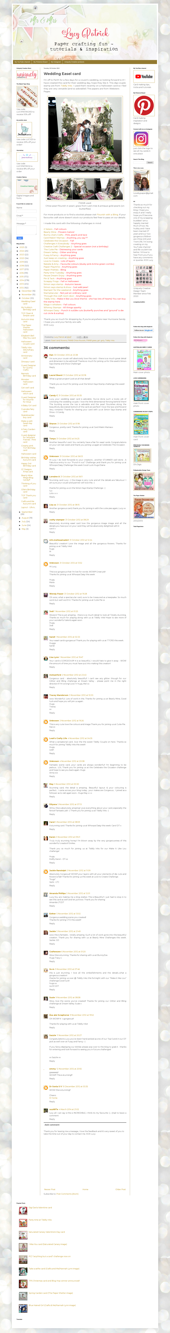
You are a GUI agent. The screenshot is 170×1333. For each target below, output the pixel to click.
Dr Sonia (53, 1098)
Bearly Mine (50, 232)
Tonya (52, 439)
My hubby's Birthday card (28, 308)
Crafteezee (55, 952)
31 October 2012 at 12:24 (80, 540)
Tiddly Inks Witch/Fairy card (27, 349)
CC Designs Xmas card (27, 470)
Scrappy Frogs (51, 281)
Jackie (52, 931)
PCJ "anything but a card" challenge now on (50, 1256)
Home (85, 1189)
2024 (22, 251)
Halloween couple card (27, 343)
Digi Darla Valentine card (40, 1207)
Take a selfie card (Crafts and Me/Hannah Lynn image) (54, 1269)
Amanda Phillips (57, 893)
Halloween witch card (27, 392)
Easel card (55, 340)
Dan (51, 355)
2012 (21, 288)
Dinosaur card (27, 362)
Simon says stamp (53, 284)
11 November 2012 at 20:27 (69, 1035)
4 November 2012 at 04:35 (80, 738)
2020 (22, 258)
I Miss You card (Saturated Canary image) (48, 1244)
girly (102, 340)
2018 (21, 266)
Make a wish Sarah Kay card (27, 423)
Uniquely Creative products (74, 62)
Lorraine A (54, 476)
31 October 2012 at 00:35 (70, 395)
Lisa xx (52, 505)
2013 (21, 284)
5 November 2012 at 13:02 (69, 914)
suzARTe (53, 1109)
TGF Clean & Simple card (27, 314)
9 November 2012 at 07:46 (67, 969)
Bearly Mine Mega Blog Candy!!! (27, 477)
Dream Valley (51, 252)
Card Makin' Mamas (54, 238)
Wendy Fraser (56, 594)
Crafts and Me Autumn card (28, 502)
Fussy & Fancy (51, 255)
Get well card (27, 388)
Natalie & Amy (51, 264)
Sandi (52, 637)
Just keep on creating (55, 258)
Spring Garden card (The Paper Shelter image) (51, 1293)
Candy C (53, 395)
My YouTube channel (22, 62)
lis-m (51, 969)
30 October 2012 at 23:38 (66, 355)
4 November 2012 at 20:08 (72, 761)
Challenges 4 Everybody (56, 243)
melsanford (55, 675)
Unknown (54, 456)
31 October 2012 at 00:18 (74, 375)
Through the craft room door (59, 296)
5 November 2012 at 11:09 (78, 870)
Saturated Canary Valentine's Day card (47, 1232)
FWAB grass (91, 340)
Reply (52, 367)
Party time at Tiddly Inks (40, 1220)
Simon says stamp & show (58, 287)
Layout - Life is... (28, 507)
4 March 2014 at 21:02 (69, 1109)
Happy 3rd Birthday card (28, 464)
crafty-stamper (57, 520)
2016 (21, 273)
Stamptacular (51, 293)
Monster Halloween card (27, 381)
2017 (21, 269)
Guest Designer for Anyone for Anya (28, 399)
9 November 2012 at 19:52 (82, 1015)
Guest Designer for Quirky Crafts (28, 367)
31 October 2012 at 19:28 (75, 594)
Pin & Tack (49, 278)
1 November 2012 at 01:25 (66, 611)
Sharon (53, 424)
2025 (22, 247)
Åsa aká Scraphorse (59, 1015)
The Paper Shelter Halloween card (27, 328)
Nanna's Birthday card (28, 374)
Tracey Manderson (58, 695)
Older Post (120, 1189)
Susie (52, 997)
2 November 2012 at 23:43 (74, 675)
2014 (21, 280)
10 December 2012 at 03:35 (75, 1086)
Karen (52, 837)
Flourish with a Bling (107, 214)
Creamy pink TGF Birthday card (28, 448)
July (24, 521)
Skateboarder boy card (27, 416)
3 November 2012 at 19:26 (72, 721)
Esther (52, 914)
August (25, 518)
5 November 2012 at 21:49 (69, 931)
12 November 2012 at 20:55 (69, 1069)
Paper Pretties (51, 269)
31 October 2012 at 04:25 (67, 439)
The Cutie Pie (51, 249)
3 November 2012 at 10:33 (81, 695)
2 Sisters (48, 229)
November (27, 294)
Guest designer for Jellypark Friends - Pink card (28, 438)
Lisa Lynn (54, 657)
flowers (64, 340)
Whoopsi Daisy (51, 310)
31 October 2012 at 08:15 (68, 505)
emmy (52, 1069)
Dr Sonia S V (55, 1086)
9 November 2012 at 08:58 (68, 997)
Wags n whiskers (53, 304)
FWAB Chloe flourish (76, 340)
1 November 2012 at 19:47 (71, 657)
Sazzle (52, 1035)
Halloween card (28, 454)
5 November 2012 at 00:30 (66, 784)
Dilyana (53, 804)
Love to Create (51, 261)
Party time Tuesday (54, 272)
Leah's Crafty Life (58, 738)
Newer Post (49, 1189)
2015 (21, 277)
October (26, 298)
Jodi (51, 611)
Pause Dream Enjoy (54, 275)
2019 (21, 262)
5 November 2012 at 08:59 (67, 822)
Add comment (52, 1125)
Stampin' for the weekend (57, 290)
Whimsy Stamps (52, 307)
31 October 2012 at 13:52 (71, 563)
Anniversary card (26, 357)
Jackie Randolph (57, 870)
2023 (22, 254)
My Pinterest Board (40, 62)
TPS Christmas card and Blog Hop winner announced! (54, 1281)
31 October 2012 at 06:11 (71, 476)
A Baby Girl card (28, 405)
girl (98, 340)
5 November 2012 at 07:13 (70, 804)
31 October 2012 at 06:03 (71, 456)
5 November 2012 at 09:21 (68, 837)
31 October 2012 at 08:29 (77, 520)
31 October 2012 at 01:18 (68, 424)
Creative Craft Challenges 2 (58, 246)
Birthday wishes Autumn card (28, 459)
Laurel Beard (55, 375)
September (27, 512)
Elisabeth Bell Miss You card (28, 337)
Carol (52, 822)
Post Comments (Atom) (67, 1194)
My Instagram (56, 62)
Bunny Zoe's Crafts (53, 235)
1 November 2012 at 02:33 (68, 637)
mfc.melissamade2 (59, 540)
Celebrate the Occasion (56, 240)
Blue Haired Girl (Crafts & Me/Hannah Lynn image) (52, 1305)
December (27, 291)
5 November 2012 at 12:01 (78, 893)
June (24, 525)
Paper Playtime (52, 267)
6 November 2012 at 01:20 (73, 952)
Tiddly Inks (66, 85)
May (51, 784)
